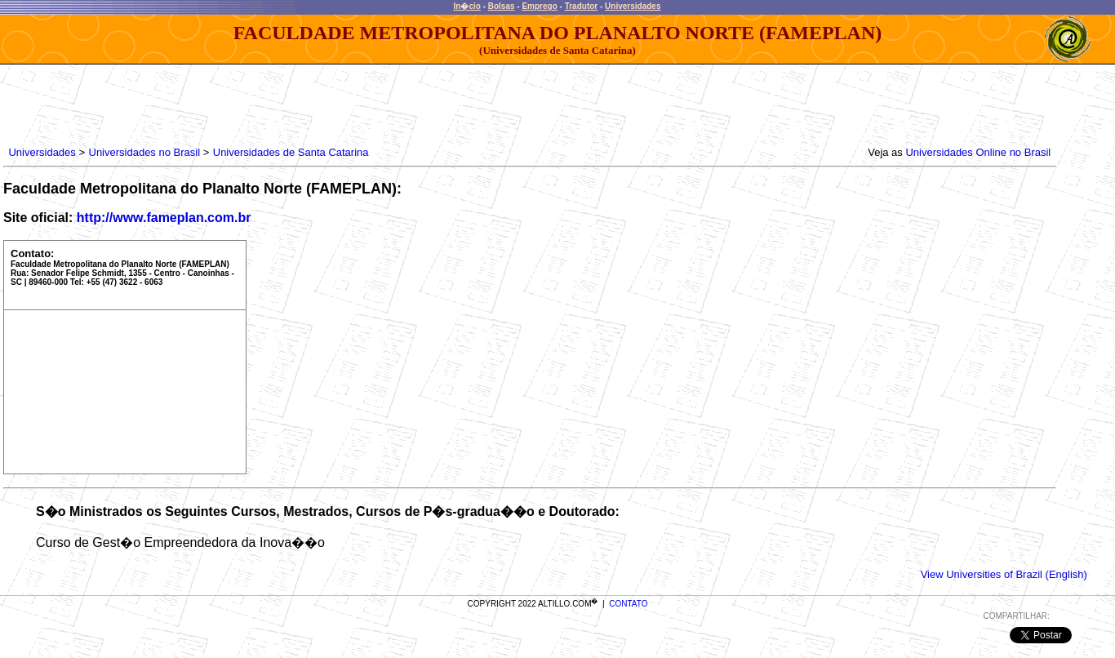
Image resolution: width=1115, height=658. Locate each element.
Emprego (539, 6)
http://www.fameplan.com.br (164, 218)
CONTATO (628, 603)
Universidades (632, 6)
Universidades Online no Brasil (978, 152)
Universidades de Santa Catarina (291, 152)
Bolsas (501, 6)
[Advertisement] (303, 101)
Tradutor (581, 6)
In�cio (467, 6)
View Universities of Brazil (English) (1004, 574)
